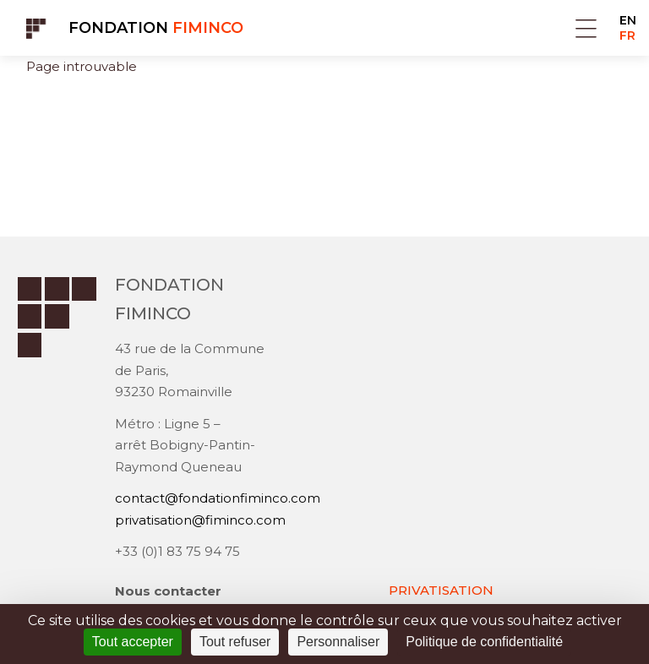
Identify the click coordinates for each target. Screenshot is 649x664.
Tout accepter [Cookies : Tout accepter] (132, 641)
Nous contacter (168, 591)
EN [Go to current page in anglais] (627, 20)
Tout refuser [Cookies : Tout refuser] (234, 641)
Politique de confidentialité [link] (484, 641)
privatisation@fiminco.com (200, 520)
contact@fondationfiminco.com (217, 498)
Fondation (155, 28)
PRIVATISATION (441, 590)
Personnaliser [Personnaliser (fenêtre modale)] (338, 641)
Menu (586, 28)
